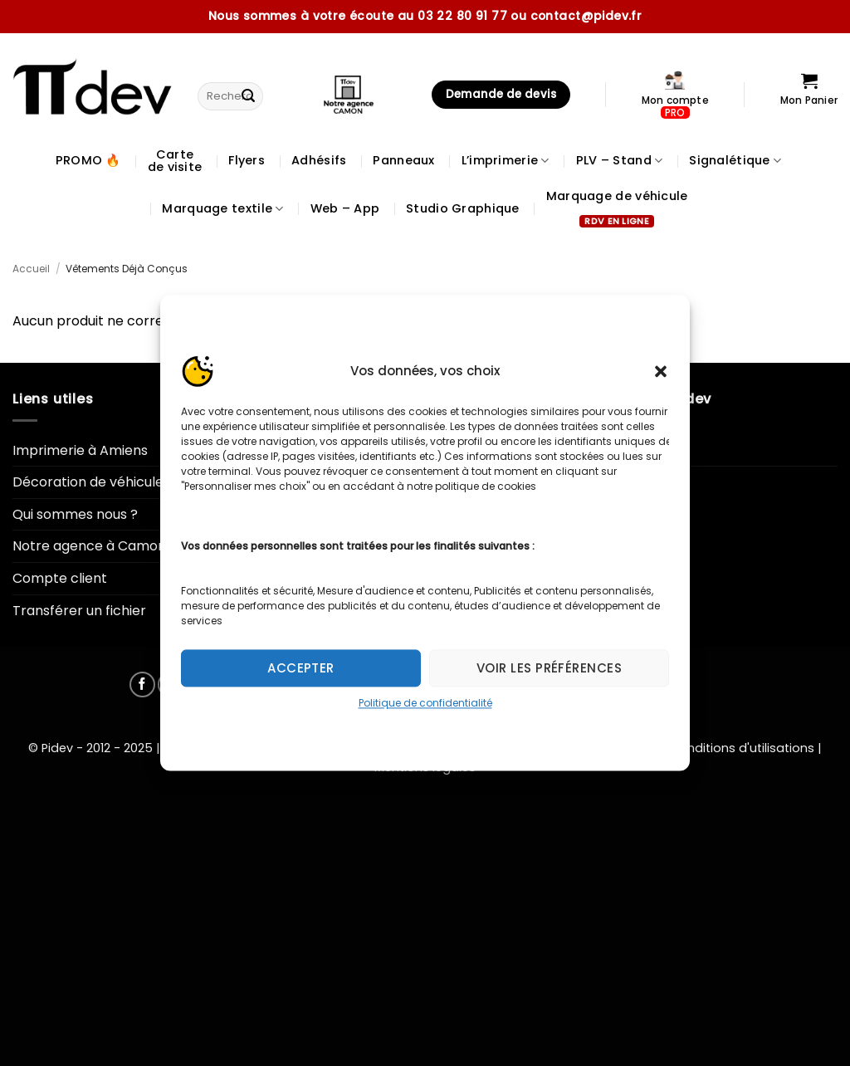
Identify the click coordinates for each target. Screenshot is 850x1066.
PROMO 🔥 (88, 160)
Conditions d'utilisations (742, 748)
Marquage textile (222, 208)
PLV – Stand (619, 160)
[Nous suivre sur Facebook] (142, 684)
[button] (660, 371)
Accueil (31, 269)
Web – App (345, 208)
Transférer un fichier (79, 610)
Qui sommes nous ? (75, 514)
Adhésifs (318, 160)
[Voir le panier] (809, 94)
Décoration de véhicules (91, 481)
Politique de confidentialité (425, 703)
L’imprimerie (506, 160)
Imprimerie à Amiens (80, 450)
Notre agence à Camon (89, 545)
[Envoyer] (248, 96)
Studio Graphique (463, 208)
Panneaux (403, 160)
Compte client (59, 578)
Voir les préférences (549, 668)
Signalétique (735, 160)
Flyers (246, 160)
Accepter (301, 668)
